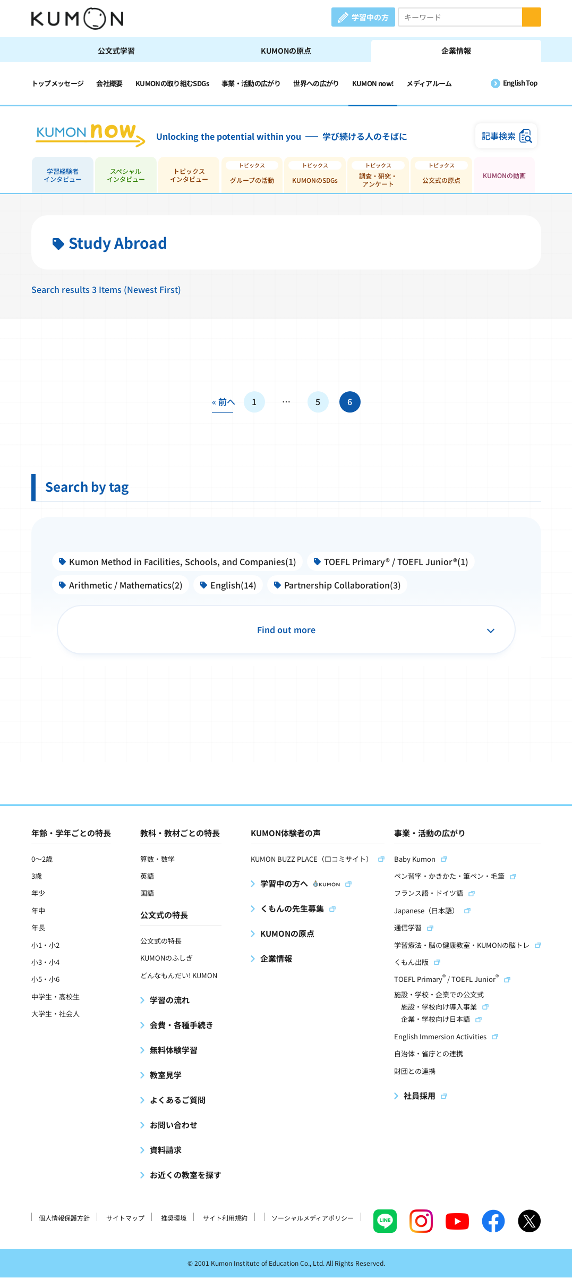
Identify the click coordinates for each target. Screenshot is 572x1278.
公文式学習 (116, 50)
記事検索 (499, 136)
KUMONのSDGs (315, 180)
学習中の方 (370, 17)
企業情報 (456, 50)
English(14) (234, 585)
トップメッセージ (57, 83)
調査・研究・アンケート (378, 180)
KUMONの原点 (286, 50)
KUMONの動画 (504, 175)
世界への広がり (316, 83)
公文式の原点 (441, 180)
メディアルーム (429, 83)
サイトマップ (125, 1217)
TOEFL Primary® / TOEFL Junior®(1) (397, 562)
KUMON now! (373, 83)
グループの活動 (252, 180)
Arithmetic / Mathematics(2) (126, 585)
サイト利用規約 (225, 1217)
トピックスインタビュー (189, 175)
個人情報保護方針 (64, 1217)
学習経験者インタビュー (63, 175)
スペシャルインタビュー (126, 175)
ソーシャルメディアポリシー (312, 1217)
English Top (520, 83)
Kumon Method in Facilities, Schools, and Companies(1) (183, 562)
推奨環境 (173, 1217)
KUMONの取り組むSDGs (172, 83)
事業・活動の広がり (250, 83)
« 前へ (222, 402)
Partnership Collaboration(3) (343, 585)
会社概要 (109, 83)
